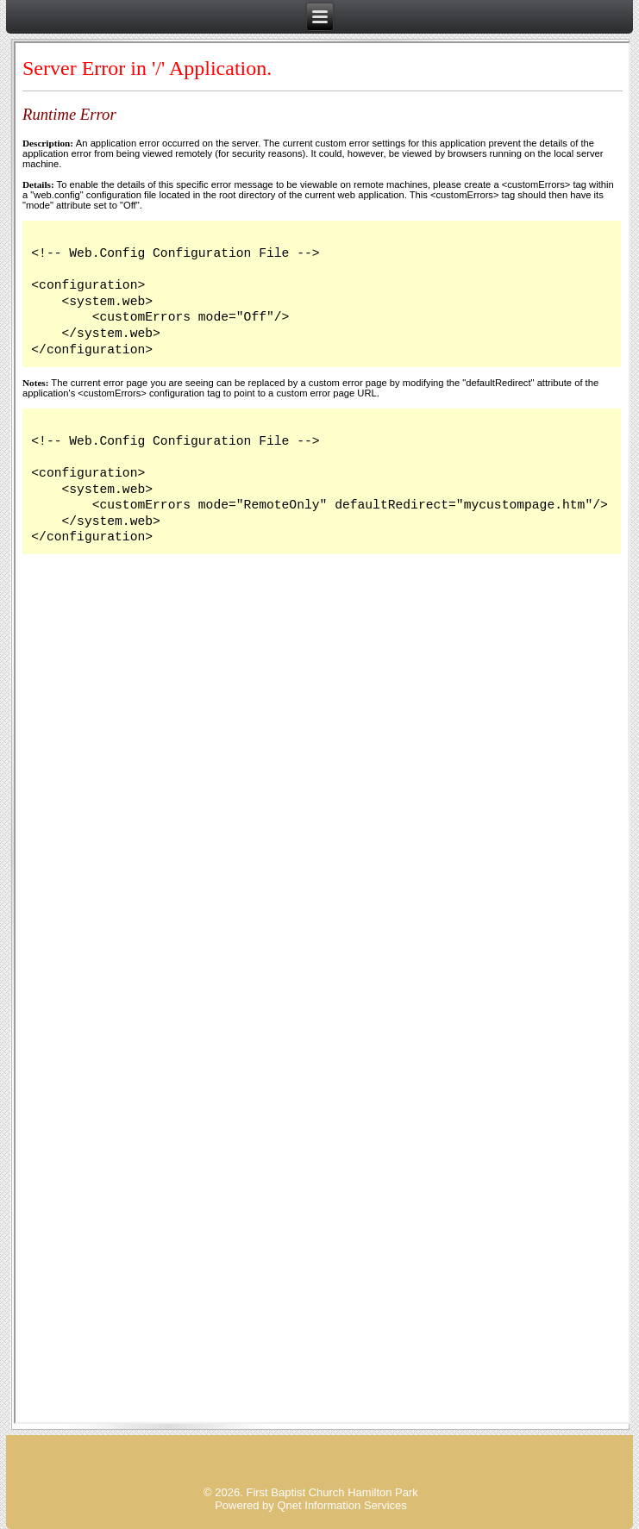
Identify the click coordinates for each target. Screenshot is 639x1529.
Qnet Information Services (341, 1505)
